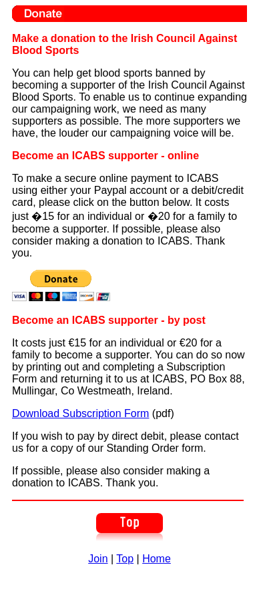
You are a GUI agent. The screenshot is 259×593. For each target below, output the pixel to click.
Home (156, 558)
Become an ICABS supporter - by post (109, 320)
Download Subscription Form (80, 413)
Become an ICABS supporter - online (105, 155)
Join (97, 558)
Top (125, 558)
